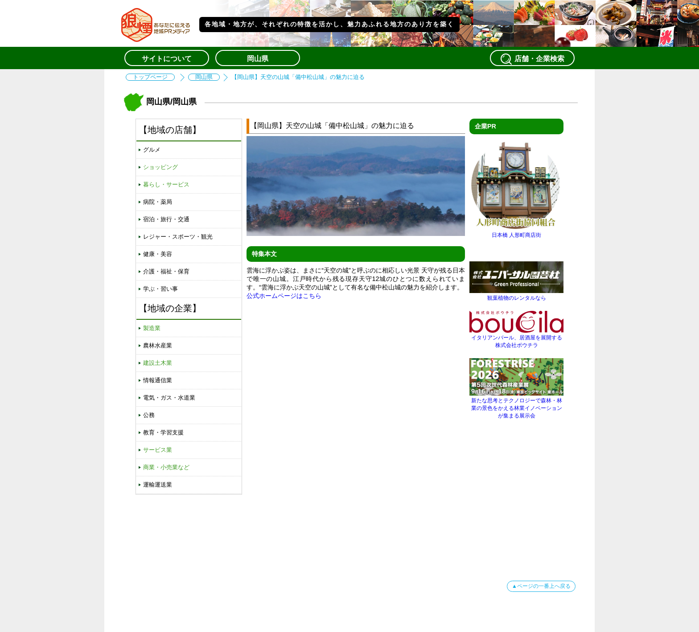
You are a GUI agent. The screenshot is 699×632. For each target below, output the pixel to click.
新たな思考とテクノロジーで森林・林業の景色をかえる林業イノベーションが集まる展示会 (516, 405)
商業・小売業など (166, 467)
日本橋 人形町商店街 (516, 231)
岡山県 (257, 58)
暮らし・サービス (166, 184)
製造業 (151, 328)
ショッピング (160, 167)
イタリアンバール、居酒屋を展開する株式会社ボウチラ (516, 338)
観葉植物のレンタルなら (516, 294)
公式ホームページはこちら (284, 295)
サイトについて (167, 58)
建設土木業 (157, 362)
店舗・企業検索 (532, 59)
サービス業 (157, 449)
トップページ (150, 77)
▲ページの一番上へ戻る (541, 586)
